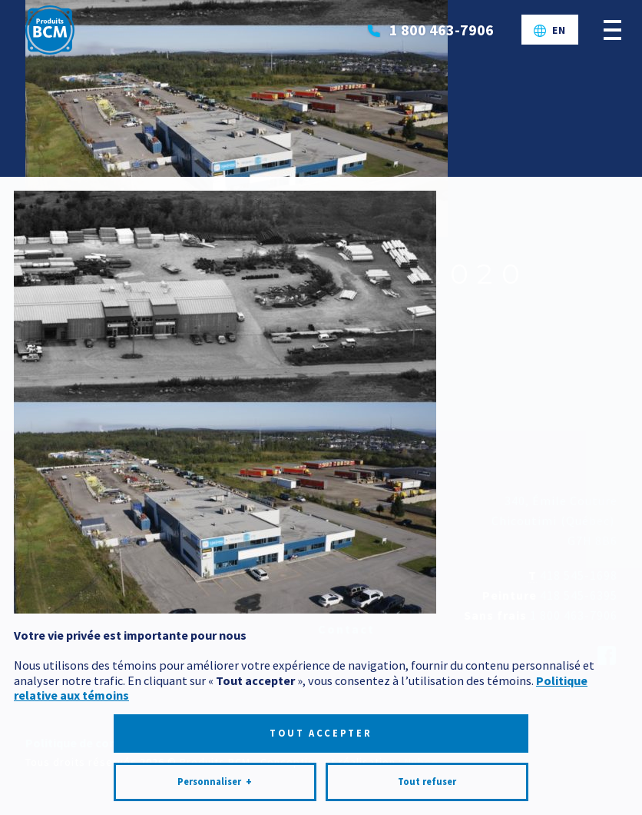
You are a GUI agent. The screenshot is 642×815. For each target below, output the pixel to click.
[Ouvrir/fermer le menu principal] (612, 29)
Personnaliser (214, 762)
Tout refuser (427, 762)
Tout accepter (321, 714)
